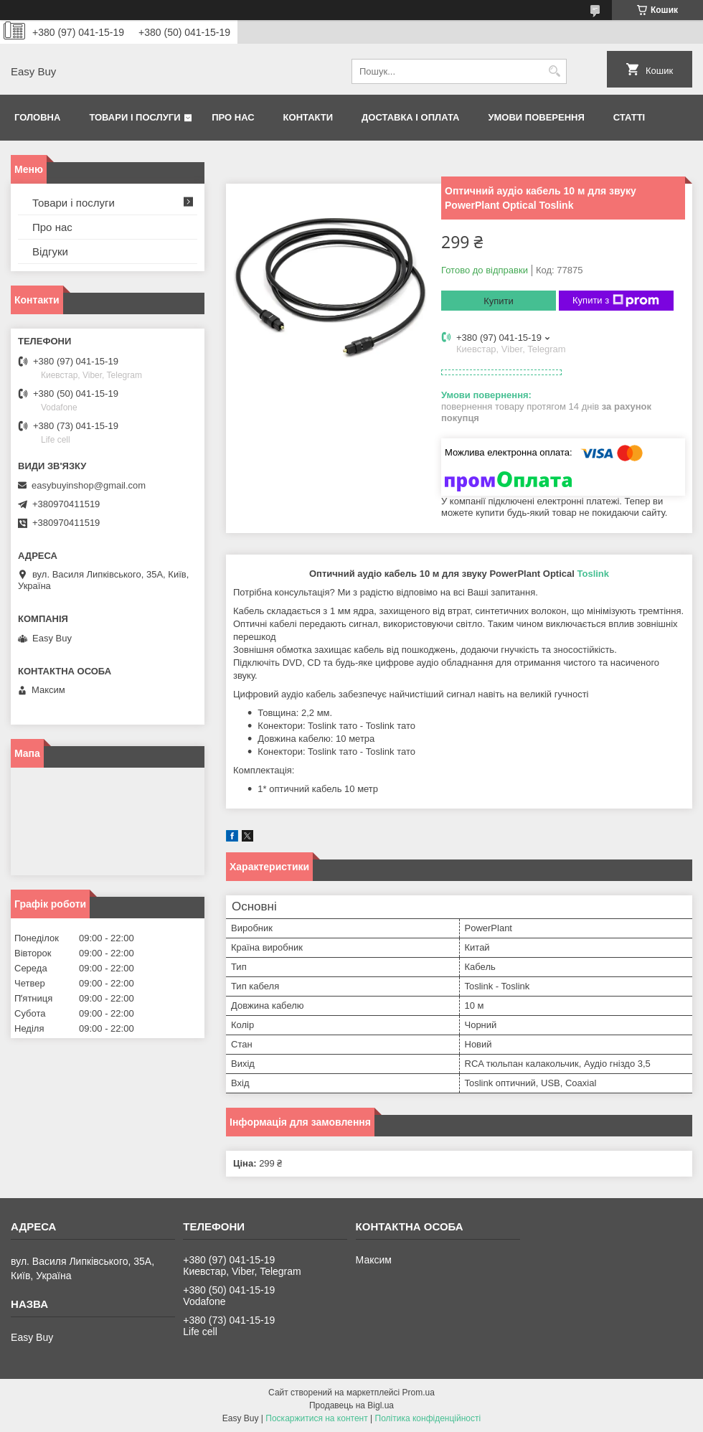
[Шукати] (554, 71)
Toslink (593, 573)
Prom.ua (418, 1393)
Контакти (308, 117)
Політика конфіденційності (428, 1418)
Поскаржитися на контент (316, 1418)
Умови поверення (536, 117)
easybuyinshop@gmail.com (89, 485)
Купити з (615, 300)
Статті (629, 117)
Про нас (233, 117)
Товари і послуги (134, 117)
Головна (37, 117)
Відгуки (50, 251)
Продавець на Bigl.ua (351, 1405)
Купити (498, 301)
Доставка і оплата (410, 117)
